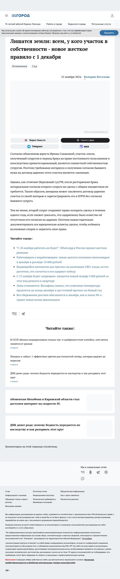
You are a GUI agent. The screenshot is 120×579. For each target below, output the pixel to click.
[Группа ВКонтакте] (83, 472)
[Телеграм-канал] (34, 146)
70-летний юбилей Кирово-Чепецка (22, 24)
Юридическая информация (72, 491)
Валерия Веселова (97, 77)
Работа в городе (54, 24)
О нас (7, 491)
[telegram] (24, 314)
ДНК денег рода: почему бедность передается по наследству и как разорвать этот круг (60, 377)
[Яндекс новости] (34, 140)
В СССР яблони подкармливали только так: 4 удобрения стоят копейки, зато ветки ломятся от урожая (60, 344)
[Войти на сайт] (112, 15)
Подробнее (87, 538)
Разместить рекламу (70, 499)
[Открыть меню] (6, 15)
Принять (109, 32)
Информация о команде (15, 495)
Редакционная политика (43, 495)
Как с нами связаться (70, 495)
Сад (34, 66)
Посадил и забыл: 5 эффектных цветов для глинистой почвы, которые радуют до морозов (60, 361)
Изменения (19, 66)
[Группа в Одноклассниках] (90, 472)
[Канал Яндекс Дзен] (85, 140)
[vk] (14, 314)
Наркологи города (77, 24)
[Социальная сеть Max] (85, 146)
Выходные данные (13, 506)
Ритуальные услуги (101, 24)
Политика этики (40, 491)
